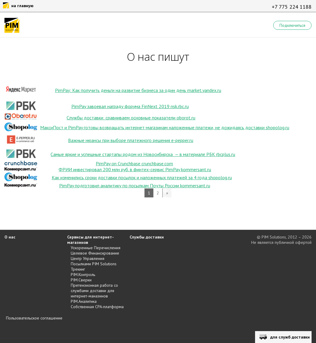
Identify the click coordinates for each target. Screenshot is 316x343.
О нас (9, 237)
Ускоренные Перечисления (95, 247)
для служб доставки (290, 337)
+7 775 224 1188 (292, 6)
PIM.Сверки (81, 280)
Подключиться (292, 25)
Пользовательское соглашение (34, 318)
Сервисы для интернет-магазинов (90, 239)
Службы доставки (147, 237)
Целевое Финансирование (95, 253)
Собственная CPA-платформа (97, 306)
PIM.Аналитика (84, 301)
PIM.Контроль (83, 274)
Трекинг (78, 269)
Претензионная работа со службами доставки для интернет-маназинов (94, 291)
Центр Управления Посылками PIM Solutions (94, 261)
